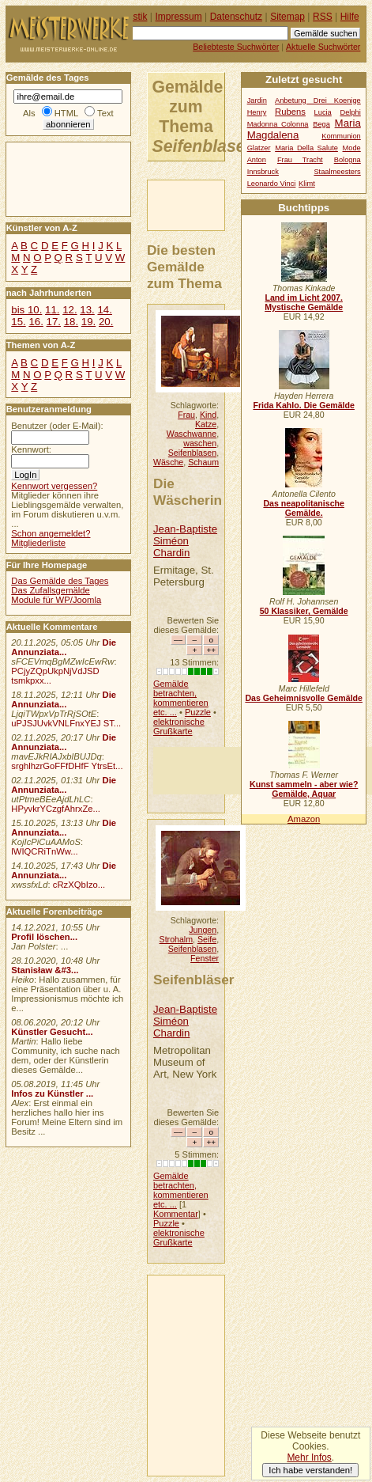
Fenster (204, 958)
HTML (66, 113)
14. (104, 310)
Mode (352, 148)
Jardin (257, 100)
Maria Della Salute (306, 148)
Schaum (203, 462)
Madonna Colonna (278, 124)
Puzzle (198, 712)
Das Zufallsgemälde (50, 590)
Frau (186, 414)
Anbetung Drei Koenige (318, 100)
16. (35, 322)
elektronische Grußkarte (179, 726)
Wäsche (168, 462)
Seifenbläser (194, 979)
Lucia (323, 112)
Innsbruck (263, 172)
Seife (206, 939)
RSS (323, 16)
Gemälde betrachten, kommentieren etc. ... (181, 698)
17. (54, 322)
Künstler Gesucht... (51, 1032)
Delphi (350, 112)
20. (106, 322)
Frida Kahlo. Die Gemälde (304, 405)
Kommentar (175, 1214)
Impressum (179, 16)
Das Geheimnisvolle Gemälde (304, 698)
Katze (205, 424)
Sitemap (287, 16)
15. (18, 322)
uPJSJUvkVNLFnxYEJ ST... (66, 723)
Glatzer (259, 148)
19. (88, 322)
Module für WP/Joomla (56, 600)
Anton (256, 160)
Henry (257, 112)
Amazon (303, 819)
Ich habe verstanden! (310, 1470)
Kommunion (341, 136)
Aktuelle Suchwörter (323, 46)
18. (71, 322)
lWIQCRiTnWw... (44, 851)
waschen (199, 443)
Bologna (347, 160)
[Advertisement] (53, 178)
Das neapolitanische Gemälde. (303, 507)
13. (87, 310)
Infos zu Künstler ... (52, 1093)
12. (69, 310)
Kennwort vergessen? (54, 486)
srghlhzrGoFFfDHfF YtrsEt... (66, 766)
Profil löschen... (44, 937)
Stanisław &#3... (44, 970)
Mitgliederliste (38, 543)
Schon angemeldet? (50, 533)
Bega (321, 124)
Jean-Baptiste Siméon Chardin (185, 541)
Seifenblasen (192, 452)
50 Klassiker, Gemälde (304, 611)
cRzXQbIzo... (79, 884)
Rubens (290, 111)
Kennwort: (31, 449)
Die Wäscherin (187, 492)
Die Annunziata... (63, 647)
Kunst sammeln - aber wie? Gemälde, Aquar (304, 788)
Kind (208, 414)
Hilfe (349, 16)
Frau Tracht (300, 160)
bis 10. (26, 310)
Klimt (307, 184)
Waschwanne (191, 433)
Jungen (202, 929)
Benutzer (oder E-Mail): (57, 425)
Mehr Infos (309, 1457)
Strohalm (176, 939)
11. (52, 310)
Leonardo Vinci (271, 184)
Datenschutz (236, 16)
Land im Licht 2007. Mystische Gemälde (304, 302)
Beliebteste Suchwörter (236, 46)
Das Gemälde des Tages (59, 581)
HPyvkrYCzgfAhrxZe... (55, 808)
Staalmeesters (337, 172)
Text (105, 113)
